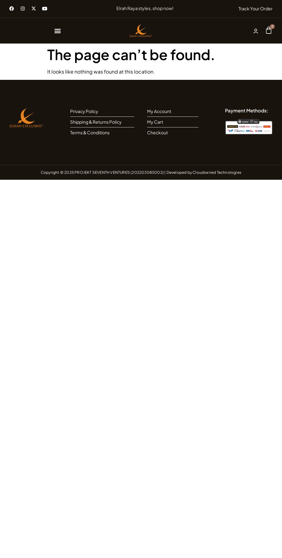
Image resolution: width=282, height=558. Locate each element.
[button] (58, 30)
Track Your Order (255, 8)
